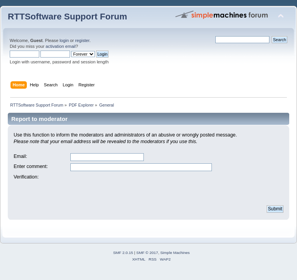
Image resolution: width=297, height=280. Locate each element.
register (82, 40)
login (64, 40)
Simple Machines (175, 252)
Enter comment (30, 166)
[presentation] (129, 189)
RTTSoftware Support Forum (67, 16)
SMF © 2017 (147, 252)
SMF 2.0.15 (123, 252)
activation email (60, 46)
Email (20, 156)
